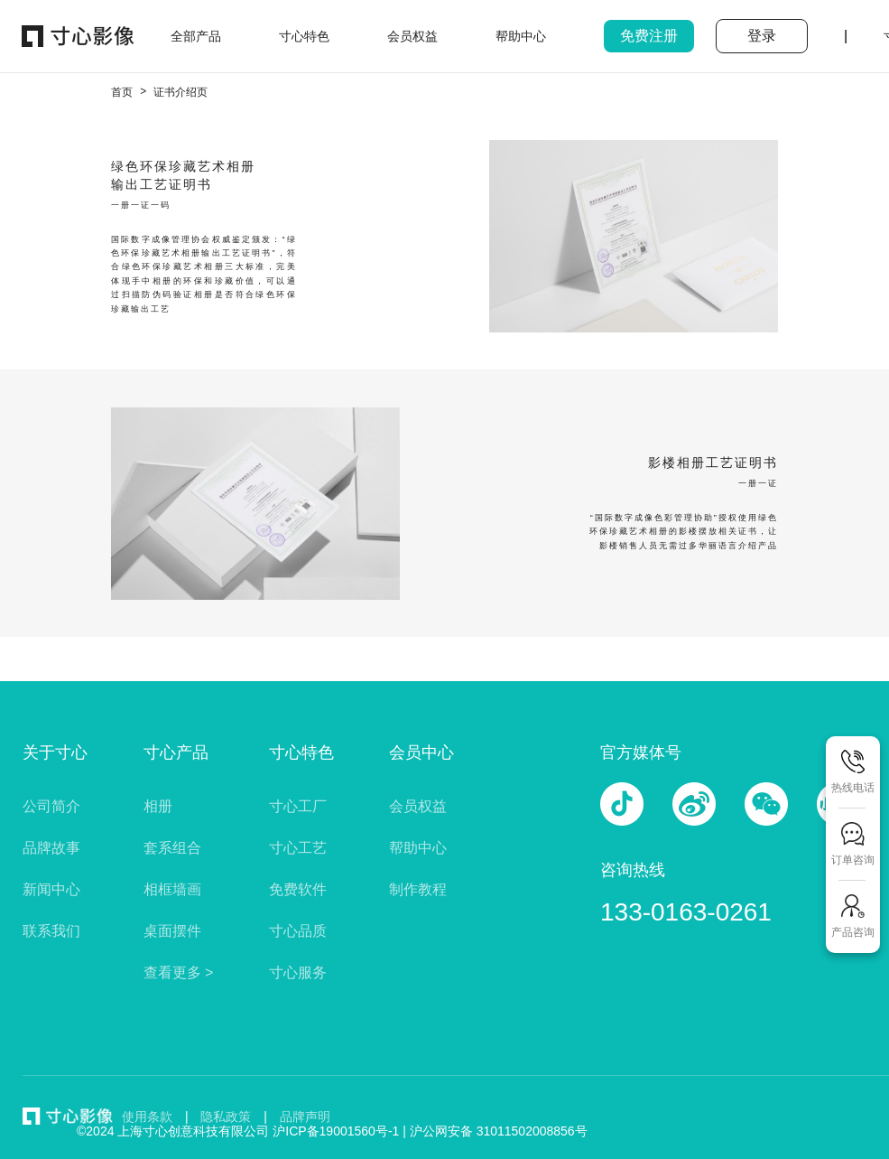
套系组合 (172, 847)
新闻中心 (51, 889)
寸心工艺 (298, 847)
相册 (158, 806)
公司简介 (51, 806)
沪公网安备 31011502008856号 (499, 1131)
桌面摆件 (172, 931)
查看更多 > (179, 972)
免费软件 (298, 889)
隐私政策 (225, 1116)
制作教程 (418, 889)
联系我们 (51, 931)
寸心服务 (298, 972)
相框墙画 (172, 889)
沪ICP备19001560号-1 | (341, 1131)
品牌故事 (51, 847)
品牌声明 (305, 1116)
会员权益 (418, 806)
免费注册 (649, 35)
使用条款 (147, 1116)
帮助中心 (418, 847)
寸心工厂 (298, 806)
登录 (761, 35)
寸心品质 (298, 931)
